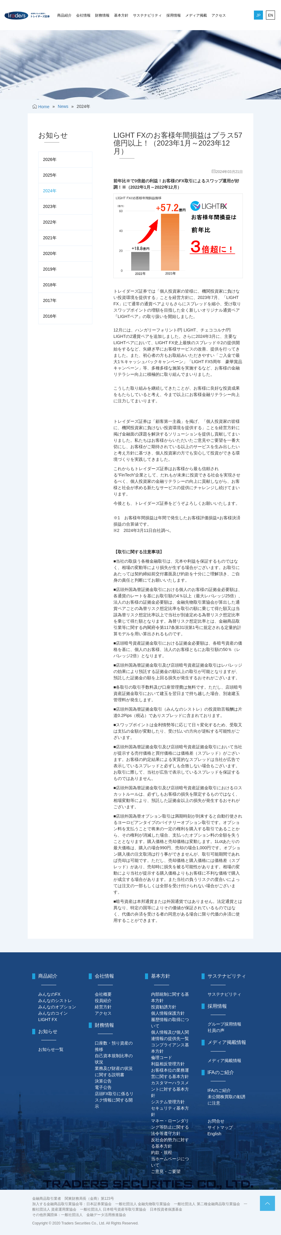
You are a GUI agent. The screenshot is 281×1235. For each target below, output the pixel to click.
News (63, 106)
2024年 (50, 190)
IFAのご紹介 (219, 1090)
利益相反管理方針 (168, 1063)
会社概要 (103, 994)
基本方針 (121, 15)
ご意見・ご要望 (166, 1171)
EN (270, 15)
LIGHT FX (47, 1019)
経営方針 (103, 1006)
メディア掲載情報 (224, 1060)
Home (43, 106)
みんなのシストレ (55, 1000)
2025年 (50, 175)
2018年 (50, 284)
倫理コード (161, 1057)
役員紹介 (103, 1000)
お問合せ (216, 1121)
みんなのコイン (53, 1013)
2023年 (50, 206)
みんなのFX (49, 994)
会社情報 (83, 15)
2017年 (50, 300)
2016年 (50, 316)
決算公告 (103, 1081)
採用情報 (173, 15)
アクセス (219, 15)
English (214, 1133)
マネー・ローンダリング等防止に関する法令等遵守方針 (170, 1127)
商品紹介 (64, 15)
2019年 (50, 269)
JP (258, 15)
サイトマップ (220, 1127)
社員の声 (216, 1030)
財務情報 (102, 15)
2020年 (50, 253)
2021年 (50, 237)
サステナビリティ (147, 15)
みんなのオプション (57, 1006)
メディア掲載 (196, 15)
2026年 (50, 159)
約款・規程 (161, 1152)
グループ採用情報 (224, 1024)
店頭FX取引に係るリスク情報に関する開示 (114, 1100)
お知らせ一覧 (50, 1049)
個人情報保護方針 (168, 1013)
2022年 (50, 222)
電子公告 (103, 1087)
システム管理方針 (168, 1101)
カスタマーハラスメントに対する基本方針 (170, 1089)
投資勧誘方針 (163, 1006)
